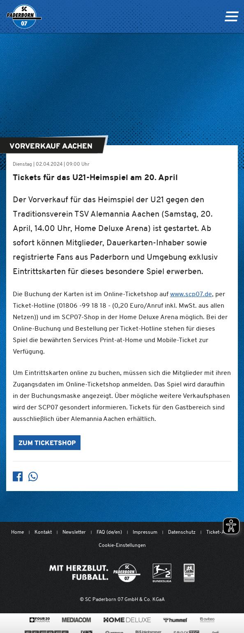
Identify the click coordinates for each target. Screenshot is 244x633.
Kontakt (43, 532)
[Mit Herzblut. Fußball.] (95, 573)
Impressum (145, 532)
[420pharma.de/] (39, 619)
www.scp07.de (191, 294)
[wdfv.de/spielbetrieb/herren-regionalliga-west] (189, 573)
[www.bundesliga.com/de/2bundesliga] (162, 573)
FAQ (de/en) (109, 532)
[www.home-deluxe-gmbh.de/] (127, 619)
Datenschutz (182, 532)
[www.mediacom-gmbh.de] (76, 619)
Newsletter (74, 532)
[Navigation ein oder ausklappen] (231, 16)
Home (17, 532)
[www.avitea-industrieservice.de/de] (207, 619)
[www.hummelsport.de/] (175, 619)
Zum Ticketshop (47, 443)
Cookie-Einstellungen (122, 545)
